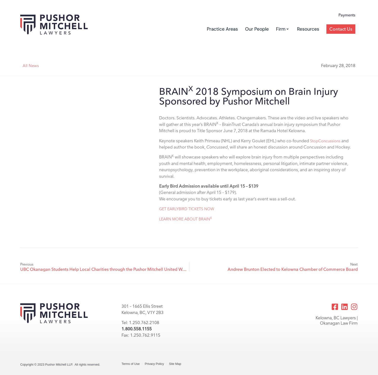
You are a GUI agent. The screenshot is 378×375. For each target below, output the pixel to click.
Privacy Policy (154, 364)
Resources (308, 29)
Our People (257, 29)
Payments (346, 15)
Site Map (175, 364)
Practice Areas (222, 29)
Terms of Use (131, 364)
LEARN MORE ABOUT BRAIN (185, 219)
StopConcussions (325, 141)
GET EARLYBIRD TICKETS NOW (186, 209)
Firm (282, 29)
